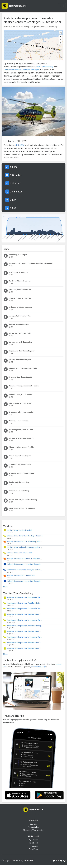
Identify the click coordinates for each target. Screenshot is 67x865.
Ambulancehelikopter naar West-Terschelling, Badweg (24, 631)
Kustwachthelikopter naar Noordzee (21, 575)
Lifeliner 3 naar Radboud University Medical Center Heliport (24, 547)
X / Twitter (33, 839)
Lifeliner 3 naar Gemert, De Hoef (19, 553)
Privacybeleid (33, 827)
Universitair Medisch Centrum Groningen (21, 69)
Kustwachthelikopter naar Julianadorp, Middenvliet (24, 541)
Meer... (5, 587)
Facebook (33, 842)
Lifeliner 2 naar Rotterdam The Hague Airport (24, 536)
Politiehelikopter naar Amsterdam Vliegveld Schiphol (24, 564)
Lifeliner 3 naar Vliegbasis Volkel (19, 530)
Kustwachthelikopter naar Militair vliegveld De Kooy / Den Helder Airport (24, 558)
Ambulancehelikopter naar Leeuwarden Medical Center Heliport (24, 597)
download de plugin (38, 667)
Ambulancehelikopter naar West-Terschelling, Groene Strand (24, 614)
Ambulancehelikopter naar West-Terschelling (24, 626)
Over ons (33, 824)
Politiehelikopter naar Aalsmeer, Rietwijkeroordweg (24, 570)
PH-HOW (20, 145)
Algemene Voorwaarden (33, 830)
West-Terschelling (45, 66)
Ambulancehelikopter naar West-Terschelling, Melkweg (24, 603)
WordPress (33, 849)
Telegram (33, 846)
